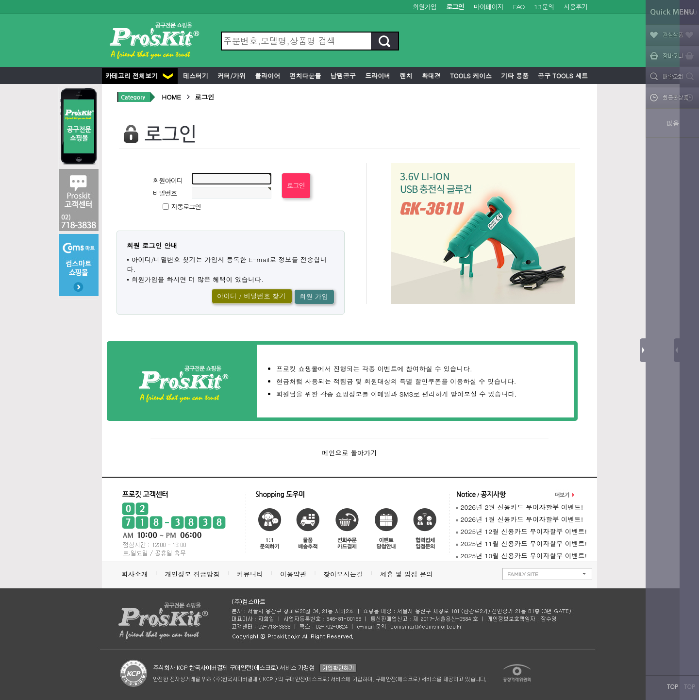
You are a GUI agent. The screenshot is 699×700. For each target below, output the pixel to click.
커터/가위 (231, 75)
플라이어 (266, 75)
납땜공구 (341, 75)
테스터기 (194, 75)
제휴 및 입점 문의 (408, 574)
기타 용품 (514, 75)
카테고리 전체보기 (139, 75)
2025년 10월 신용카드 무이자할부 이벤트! (521, 555)
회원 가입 (314, 296)
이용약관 (293, 574)
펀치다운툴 (304, 75)
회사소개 (134, 574)
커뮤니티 (250, 574)
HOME (171, 96)
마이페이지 (488, 6)
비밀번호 (165, 193)
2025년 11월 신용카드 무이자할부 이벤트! (521, 543)
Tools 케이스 (470, 75)
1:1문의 (544, 6)
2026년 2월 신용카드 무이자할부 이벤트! (519, 507)
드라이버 (376, 75)
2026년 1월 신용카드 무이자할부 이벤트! (519, 519)
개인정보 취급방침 (192, 574)
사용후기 (575, 6)
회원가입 (424, 6)
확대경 (430, 75)
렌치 (405, 75)
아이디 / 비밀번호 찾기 (251, 295)
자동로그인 (186, 206)
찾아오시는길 (343, 574)
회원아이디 (168, 180)
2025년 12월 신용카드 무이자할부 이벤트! (521, 531)
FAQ (518, 6)
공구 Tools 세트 (562, 75)
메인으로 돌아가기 (349, 452)
